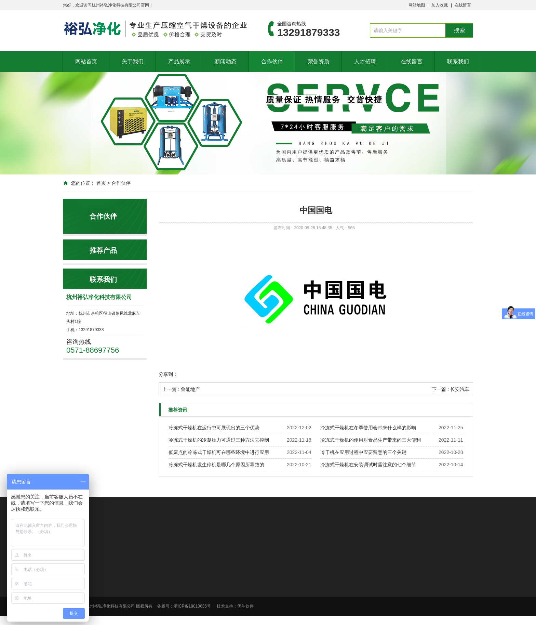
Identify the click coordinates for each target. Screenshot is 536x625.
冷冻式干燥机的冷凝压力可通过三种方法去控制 (219, 440)
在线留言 (463, 5)
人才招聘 (365, 61)
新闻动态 (226, 61)
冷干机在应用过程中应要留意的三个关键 (363, 452)
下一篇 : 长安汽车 (450, 389)
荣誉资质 (319, 61)
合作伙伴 (272, 61)
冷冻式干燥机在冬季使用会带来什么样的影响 (368, 427)
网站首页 (86, 61)
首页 (101, 183)
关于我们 (133, 61)
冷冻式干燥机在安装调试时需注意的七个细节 (368, 464)
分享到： (168, 374)
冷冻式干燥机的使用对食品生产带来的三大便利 (370, 440)
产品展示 (179, 61)
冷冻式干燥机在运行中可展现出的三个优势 (214, 427)
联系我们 (458, 61)
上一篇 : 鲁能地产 (181, 389)
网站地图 (416, 5)
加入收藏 (439, 5)
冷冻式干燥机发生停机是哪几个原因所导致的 (216, 464)
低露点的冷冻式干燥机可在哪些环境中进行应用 (219, 452)
